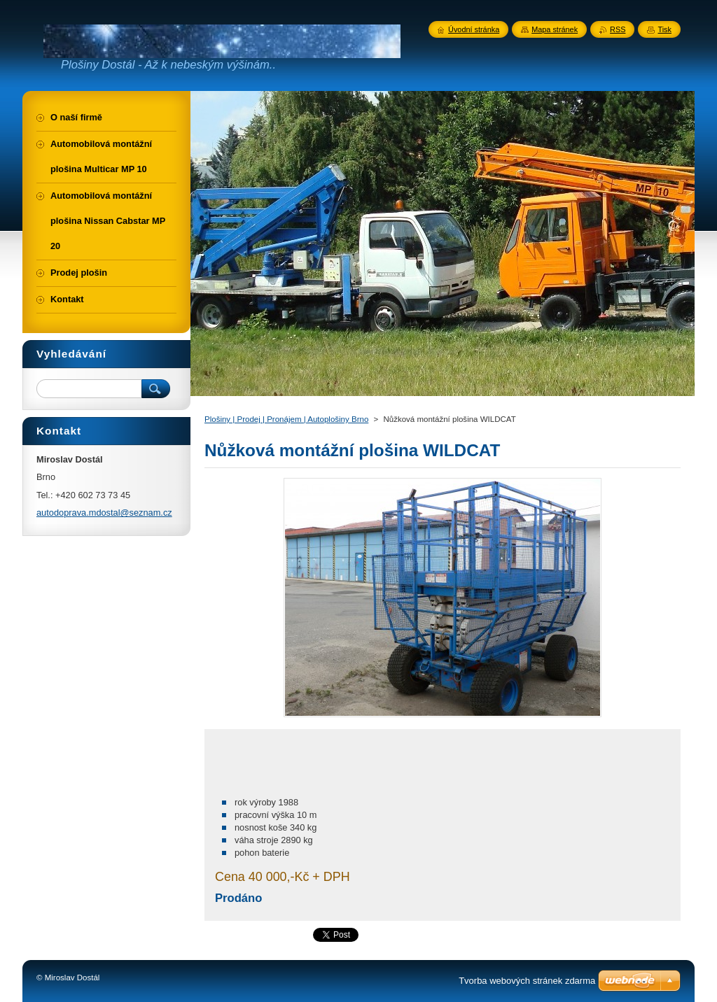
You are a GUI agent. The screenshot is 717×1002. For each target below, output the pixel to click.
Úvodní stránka (473, 29)
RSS (617, 29)
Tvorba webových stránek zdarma (527, 980)
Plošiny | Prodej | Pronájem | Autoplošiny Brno (286, 419)
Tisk (664, 29)
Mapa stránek (554, 29)
